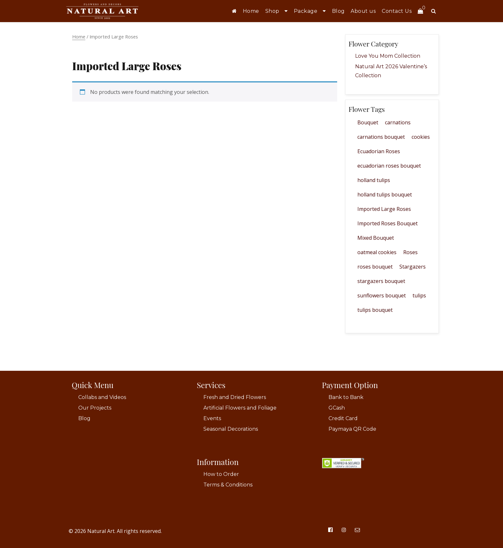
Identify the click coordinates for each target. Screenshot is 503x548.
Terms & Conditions (227, 485)
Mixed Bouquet (375, 237)
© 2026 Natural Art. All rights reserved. (115, 531)
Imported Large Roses (384, 208)
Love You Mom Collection (387, 56)
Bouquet (367, 122)
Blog (338, 11)
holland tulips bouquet (384, 194)
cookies (421, 136)
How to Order (221, 474)
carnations (398, 122)
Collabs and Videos (102, 397)
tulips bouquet (375, 309)
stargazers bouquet (381, 281)
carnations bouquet (381, 136)
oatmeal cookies (376, 252)
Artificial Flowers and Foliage (240, 408)
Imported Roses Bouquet (387, 223)
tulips (419, 295)
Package (306, 11)
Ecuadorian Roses (378, 151)
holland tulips (373, 180)
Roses (410, 252)
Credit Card (343, 418)
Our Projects (94, 408)
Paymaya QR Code (352, 429)
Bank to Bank (345, 397)
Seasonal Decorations (230, 429)
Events (212, 418)
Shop (272, 11)
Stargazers (412, 266)
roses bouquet (375, 266)
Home (251, 11)
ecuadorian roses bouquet (389, 165)
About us (363, 11)
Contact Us (397, 11)
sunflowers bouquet (381, 295)
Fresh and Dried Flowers (234, 397)
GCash (336, 408)
